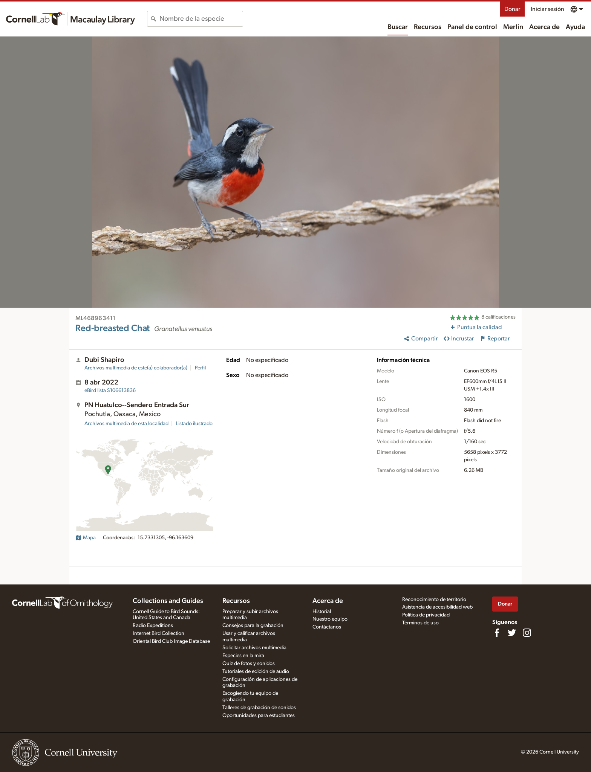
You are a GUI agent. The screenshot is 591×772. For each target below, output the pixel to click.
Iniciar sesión (547, 9)
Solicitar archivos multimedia (254, 647)
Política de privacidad (426, 615)
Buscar (397, 27)
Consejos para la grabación (252, 625)
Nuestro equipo (330, 619)
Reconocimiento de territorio (434, 599)
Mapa (85, 537)
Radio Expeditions (153, 625)
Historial (321, 611)
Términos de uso (420, 623)
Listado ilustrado (194, 423)
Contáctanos (326, 627)
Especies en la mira (243, 655)
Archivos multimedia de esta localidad (126, 423)
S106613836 (110, 390)
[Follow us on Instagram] (526, 632)
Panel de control (472, 27)
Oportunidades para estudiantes (258, 715)
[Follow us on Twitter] (511, 632)
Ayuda (575, 27)
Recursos (427, 27)
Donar (512, 9)
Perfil (200, 368)
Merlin (513, 27)
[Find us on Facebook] (496, 632)
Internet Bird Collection (158, 633)
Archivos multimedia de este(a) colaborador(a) (135, 368)
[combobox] (201, 18)
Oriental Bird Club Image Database (171, 641)
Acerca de (544, 27)
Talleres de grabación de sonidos (259, 707)
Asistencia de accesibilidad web (437, 607)
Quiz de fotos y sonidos (248, 663)
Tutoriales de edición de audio (255, 671)
